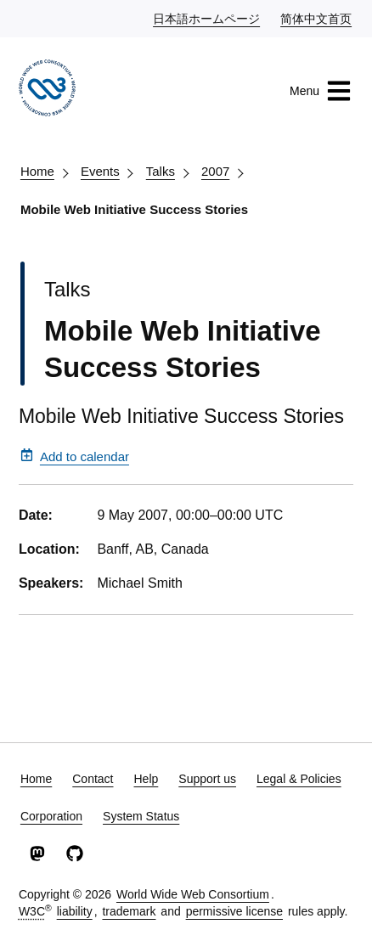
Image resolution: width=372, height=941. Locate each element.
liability (75, 911)
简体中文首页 (316, 17)
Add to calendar (74, 456)
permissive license (234, 911)
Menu (321, 91)
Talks (160, 171)
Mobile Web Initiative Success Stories (134, 209)
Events (100, 171)
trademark (128, 911)
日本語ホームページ (207, 17)
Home (37, 171)
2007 (215, 171)
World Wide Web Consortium (192, 894)
